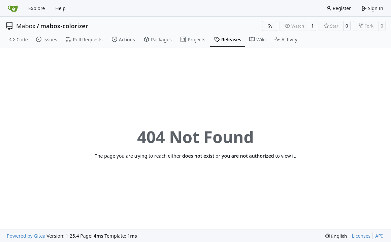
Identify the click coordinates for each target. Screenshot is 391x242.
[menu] (336, 236)
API (379, 236)
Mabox (26, 26)
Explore (36, 8)
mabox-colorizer (64, 26)
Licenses (361, 236)
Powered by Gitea (26, 236)
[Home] (12, 8)
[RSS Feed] (270, 26)
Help (60, 8)
